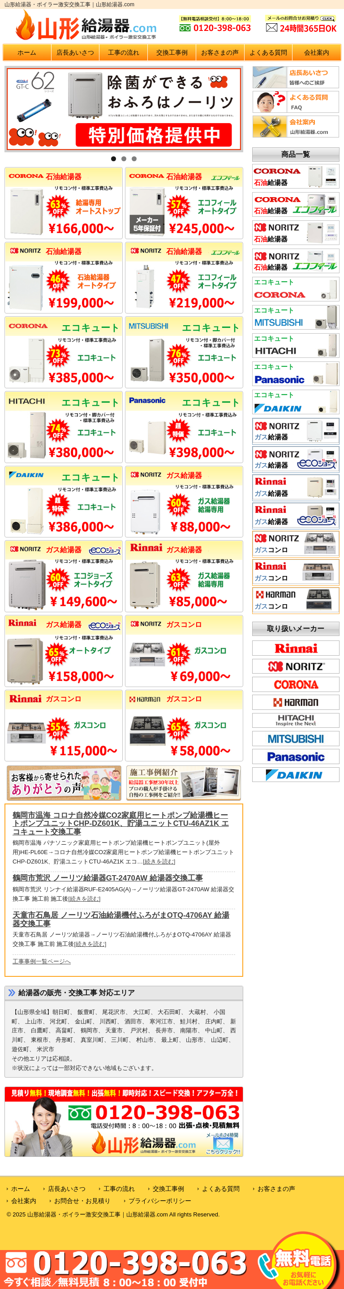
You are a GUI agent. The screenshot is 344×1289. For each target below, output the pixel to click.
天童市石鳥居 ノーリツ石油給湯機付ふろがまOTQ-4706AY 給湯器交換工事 (121, 919)
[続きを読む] (159, 861)
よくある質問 (268, 52)
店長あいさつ (75, 52)
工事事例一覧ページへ (42, 961)
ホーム (26, 52)
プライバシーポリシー (160, 1200)
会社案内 (316, 52)
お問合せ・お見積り (82, 1200)
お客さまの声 (220, 52)
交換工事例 (172, 52)
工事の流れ (123, 52)
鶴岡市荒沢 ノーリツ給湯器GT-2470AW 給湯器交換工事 (108, 878)
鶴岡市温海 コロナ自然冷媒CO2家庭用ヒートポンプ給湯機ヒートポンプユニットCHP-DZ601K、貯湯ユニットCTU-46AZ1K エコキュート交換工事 (121, 823)
